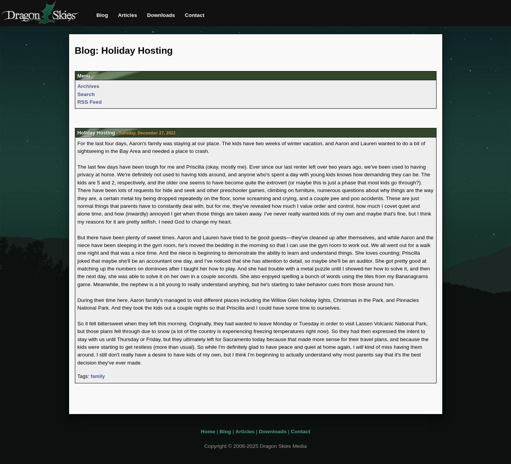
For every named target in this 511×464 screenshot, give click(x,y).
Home (208, 431)
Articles (127, 15)
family (98, 376)
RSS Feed (90, 102)
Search (86, 94)
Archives (88, 86)
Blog (102, 15)
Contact (195, 15)
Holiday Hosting (96, 133)
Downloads (161, 15)
